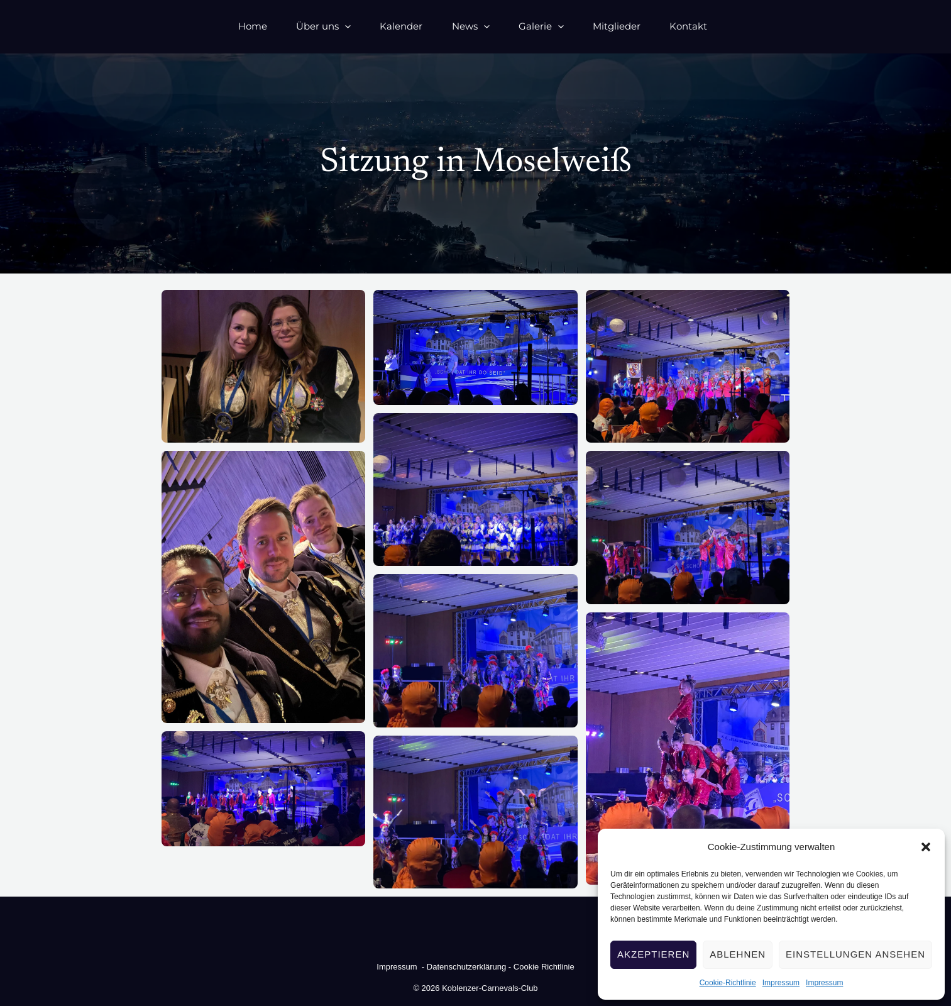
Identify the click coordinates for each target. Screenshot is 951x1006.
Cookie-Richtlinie (728, 982)
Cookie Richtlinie (544, 966)
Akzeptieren (653, 954)
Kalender (381, 26)
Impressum (781, 982)
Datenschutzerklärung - (469, 966)
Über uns (292, 26)
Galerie (545, 26)
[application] (313, 26)
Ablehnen (738, 954)
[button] (926, 847)
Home (209, 26)
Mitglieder (632, 26)
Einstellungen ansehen (855, 954)
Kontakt (716, 26)
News (462, 26)
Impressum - (401, 966)
